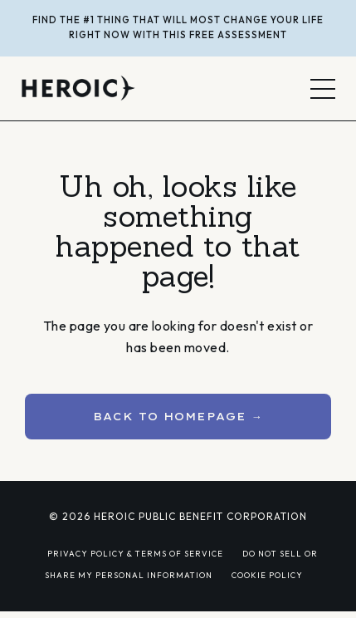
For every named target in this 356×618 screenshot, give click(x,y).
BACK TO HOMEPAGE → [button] (178, 416)
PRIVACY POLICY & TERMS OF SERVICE (135, 553)
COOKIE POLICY (267, 575)
